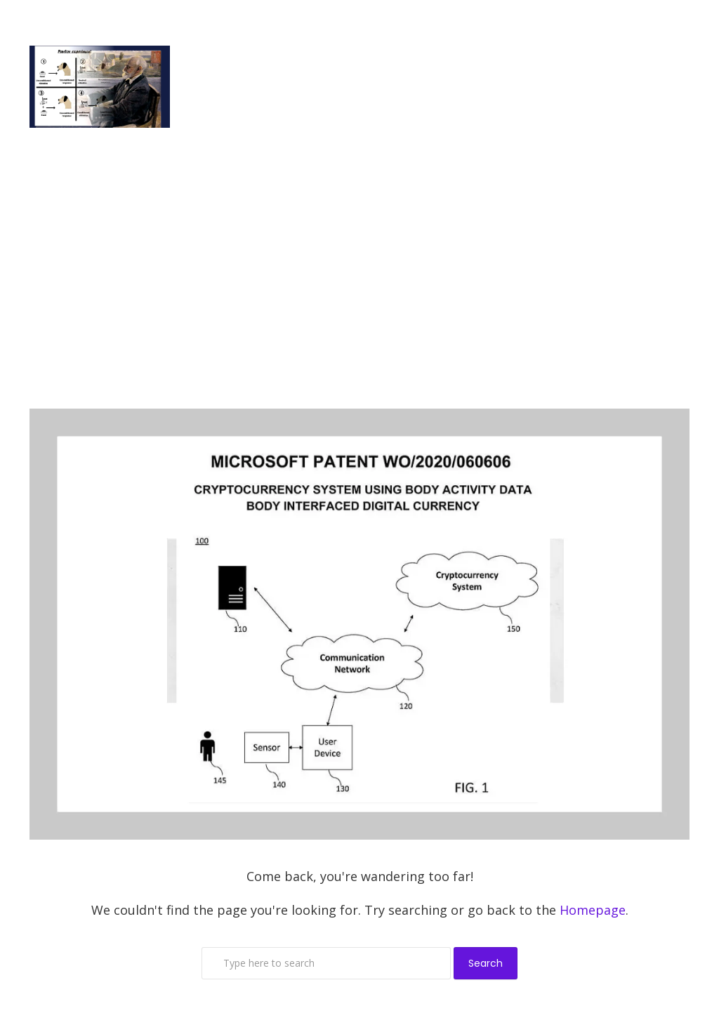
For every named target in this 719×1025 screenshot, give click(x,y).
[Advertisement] (359, 268)
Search (485, 963)
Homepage (593, 909)
